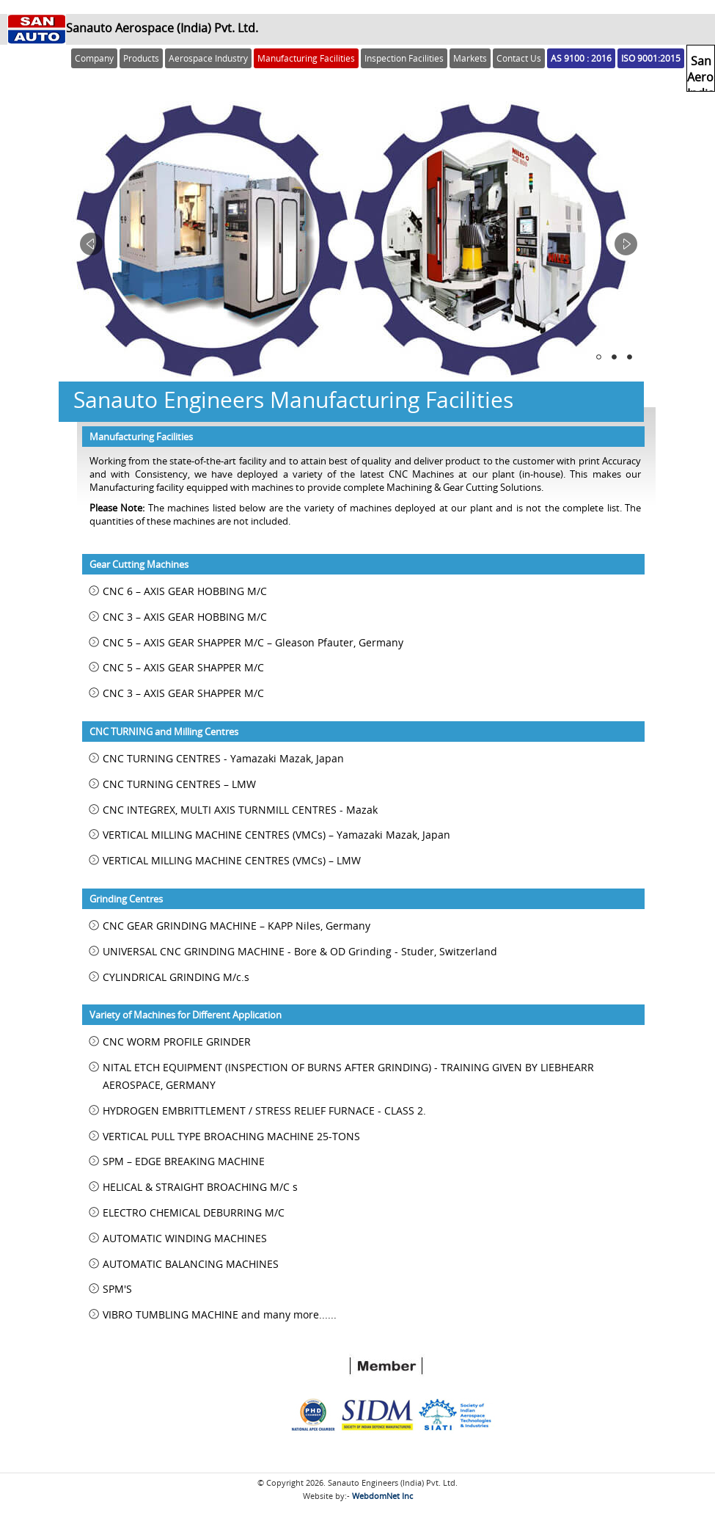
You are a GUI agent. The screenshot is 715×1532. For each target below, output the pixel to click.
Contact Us (518, 58)
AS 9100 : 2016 (581, 58)
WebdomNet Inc (382, 1495)
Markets (470, 58)
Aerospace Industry (208, 58)
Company (94, 58)
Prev (91, 244)
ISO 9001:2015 (651, 58)
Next (626, 244)
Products (141, 58)
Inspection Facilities (404, 58)
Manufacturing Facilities (306, 58)
